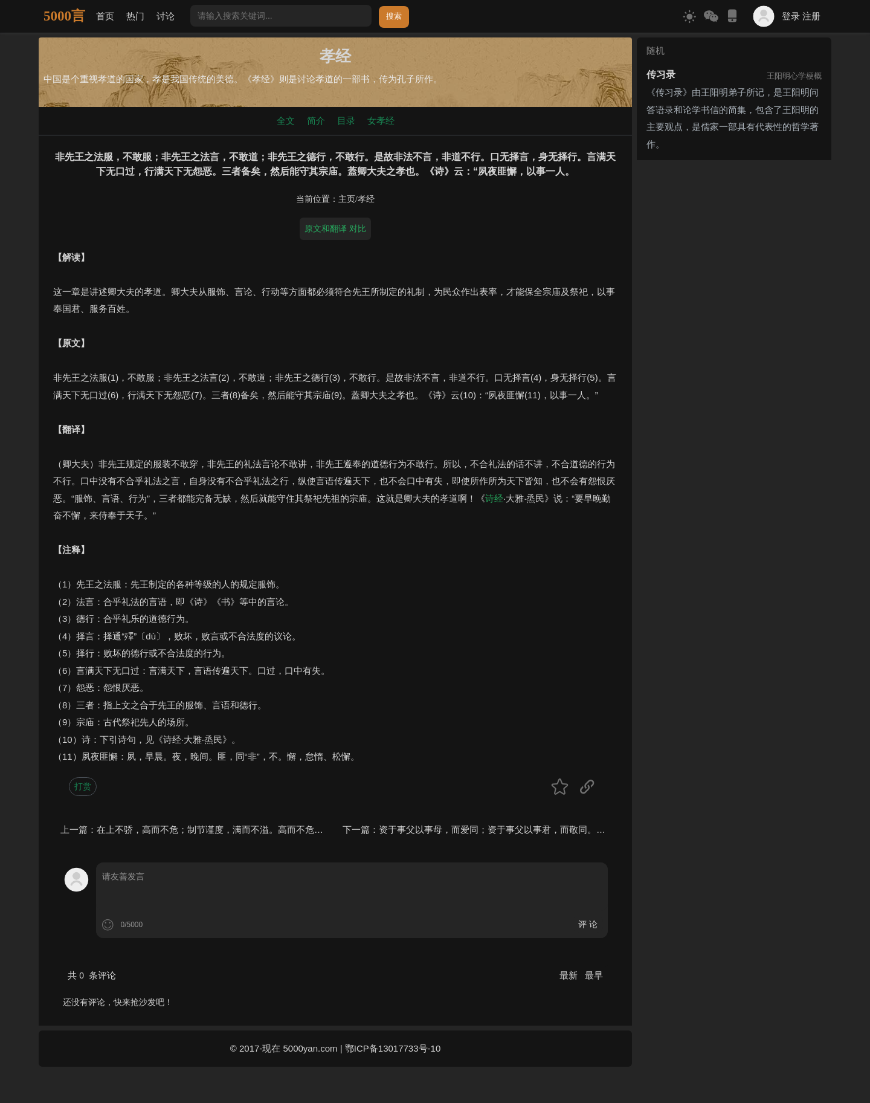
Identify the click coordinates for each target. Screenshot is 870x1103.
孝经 (366, 199)
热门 (135, 16)
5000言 (64, 16)
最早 (594, 975)
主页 (346, 199)
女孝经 (381, 120)
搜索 (394, 16)
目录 (346, 120)
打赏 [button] (82, 786)
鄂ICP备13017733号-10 (392, 1048)
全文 (286, 120)
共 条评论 (92, 975)
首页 (105, 16)
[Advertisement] (734, 240)
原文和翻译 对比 (335, 228)
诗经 (494, 498)
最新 (569, 975)
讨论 (165, 16)
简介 (316, 120)
